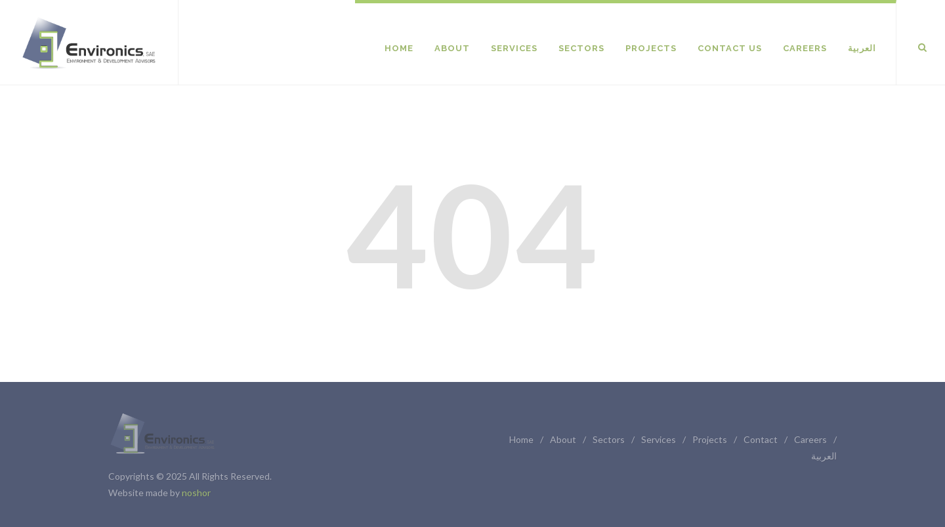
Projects (709, 439)
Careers (810, 439)
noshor (196, 492)
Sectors (609, 439)
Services (658, 439)
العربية (824, 455)
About (563, 439)
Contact (761, 439)
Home (521, 439)
